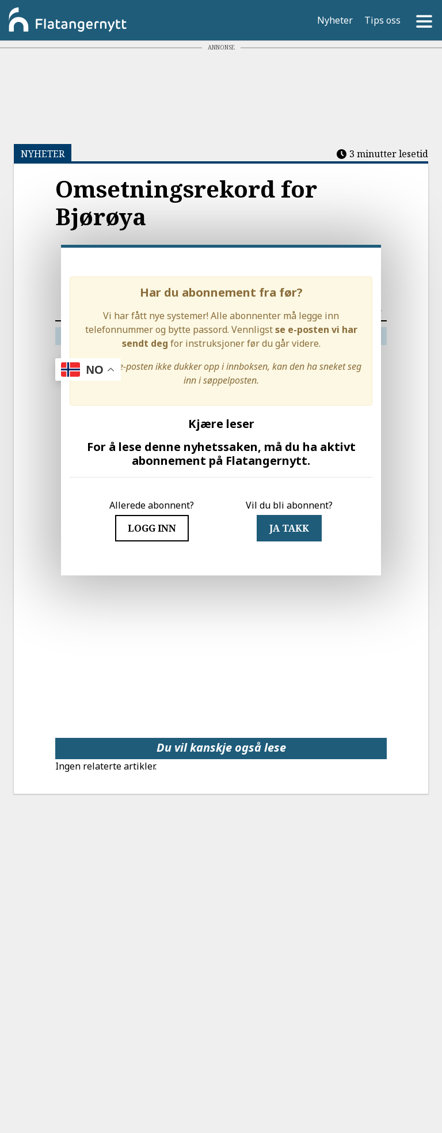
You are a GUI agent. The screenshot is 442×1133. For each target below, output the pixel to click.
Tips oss (382, 20)
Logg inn (152, 528)
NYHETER (42, 153)
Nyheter (335, 20)
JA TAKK (289, 528)
